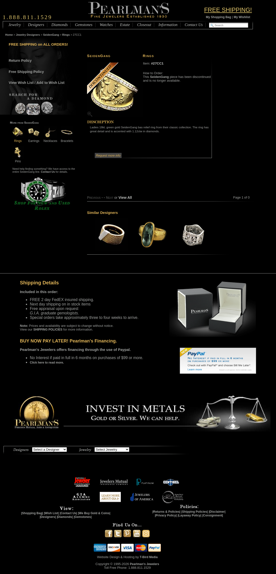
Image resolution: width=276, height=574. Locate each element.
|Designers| (48, 517)
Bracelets (67, 139)
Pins (18, 159)
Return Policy (20, 61)
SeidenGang (51, 34)
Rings (66, 34)
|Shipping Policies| (194, 511)
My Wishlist (242, 17)
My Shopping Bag (218, 17)
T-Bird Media (149, 557)
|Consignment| (212, 515)
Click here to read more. (47, 362)
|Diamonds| (65, 517)
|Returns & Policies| (166, 511)
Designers (36, 25)
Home (9, 34)
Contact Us (194, 25)
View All (125, 198)
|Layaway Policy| (189, 515)
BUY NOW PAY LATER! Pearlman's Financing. (68, 340)
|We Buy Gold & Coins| (94, 513)
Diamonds (59, 25)
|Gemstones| (83, 517)
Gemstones (83, 25)
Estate (125, 25)
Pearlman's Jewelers (144, 564)
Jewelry (14, 25)
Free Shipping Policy (26, 72)
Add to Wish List (51, 83)
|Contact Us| (68, 513)
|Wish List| (51, 513)
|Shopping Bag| (32, 513)
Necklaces (50, 139)
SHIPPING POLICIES (47, 329)
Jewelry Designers (28, 34)
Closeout (144, 25)
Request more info (108, 155)
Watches (106, 25)
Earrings (34, 139)
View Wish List (21, 83)
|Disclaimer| (217, 511)
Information (167, 25)
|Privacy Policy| (166, 515)
